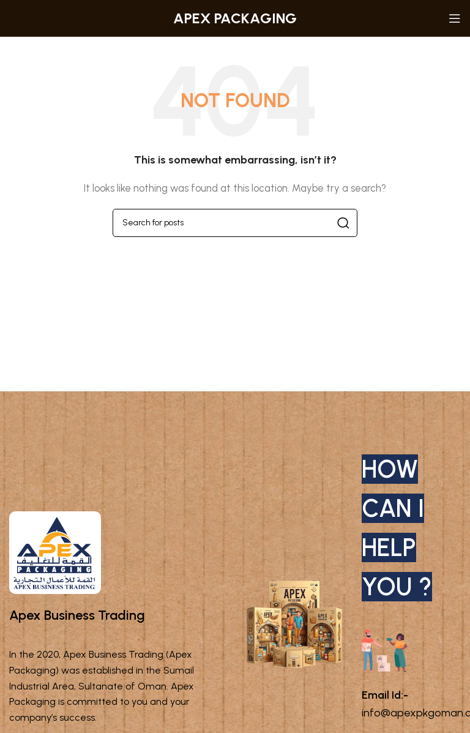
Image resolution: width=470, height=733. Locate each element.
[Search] (235, 223)
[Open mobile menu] (454, 18)
